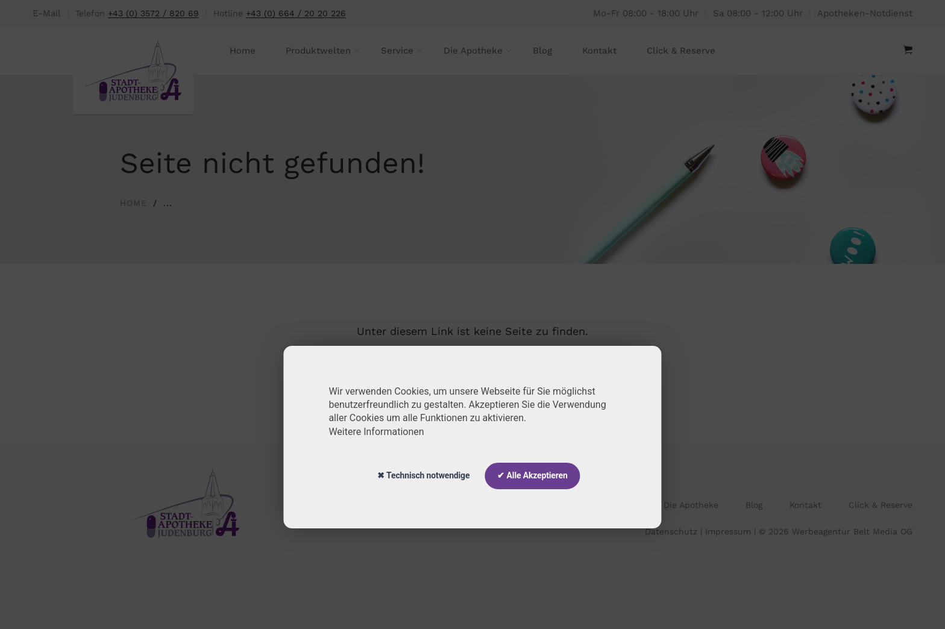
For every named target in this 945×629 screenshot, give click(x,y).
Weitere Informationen (376, 431)
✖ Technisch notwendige (423, 475)
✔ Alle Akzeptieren (532, 475)
